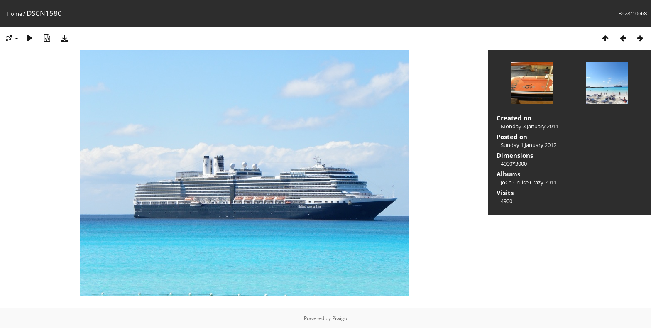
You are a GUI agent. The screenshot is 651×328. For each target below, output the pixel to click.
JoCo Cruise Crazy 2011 (528, 182)
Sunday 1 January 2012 (528, 145)
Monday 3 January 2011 (529, 126)
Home (14, 13)
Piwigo (339, 318)
